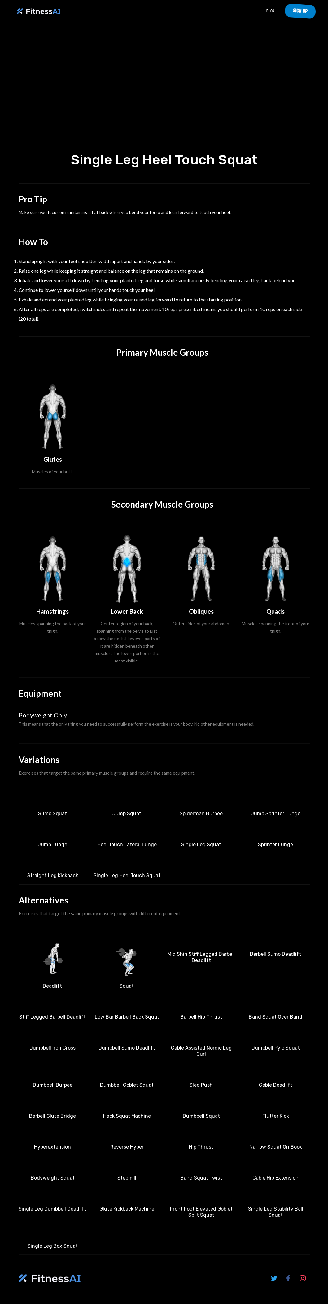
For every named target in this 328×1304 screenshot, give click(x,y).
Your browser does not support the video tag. (164, 89)
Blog (270, 11)
